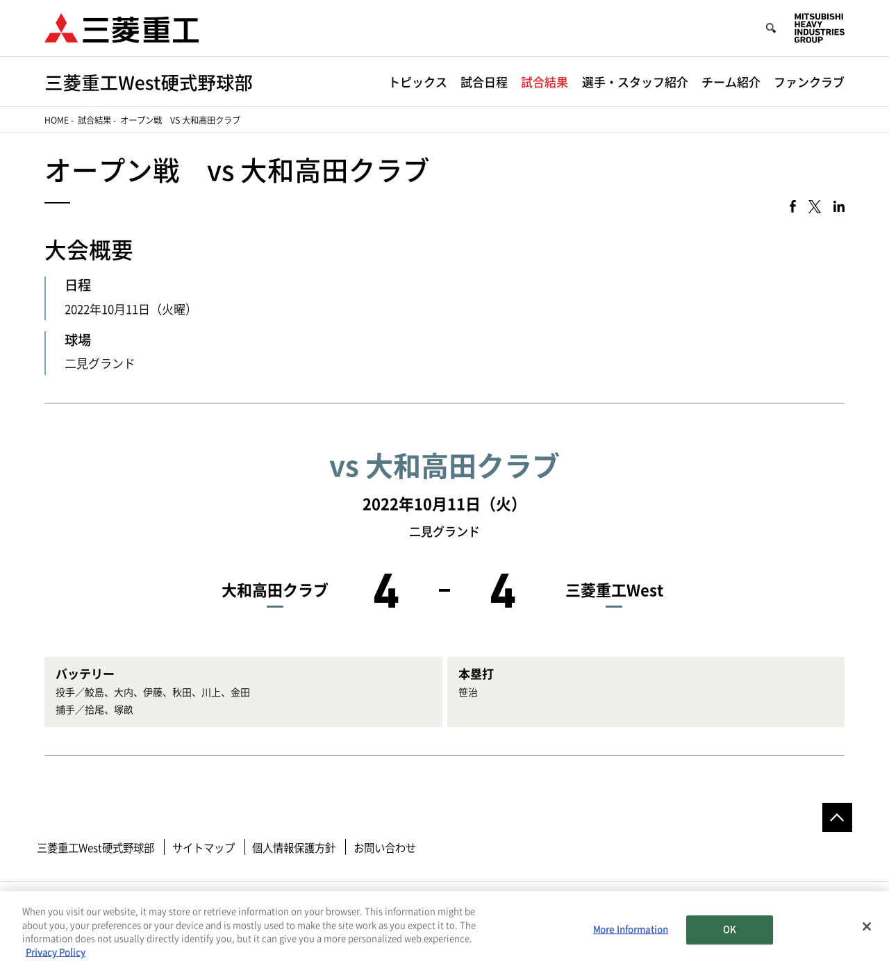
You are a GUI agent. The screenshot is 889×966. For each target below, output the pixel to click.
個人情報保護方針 (293, 847)
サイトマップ (203, 847)
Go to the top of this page (837, 818)
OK (729, 933)
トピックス (417, 82)
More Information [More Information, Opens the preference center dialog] (630, 933)
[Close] (866, 929)
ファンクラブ (809, 82)
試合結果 (544, 82)
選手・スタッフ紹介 (635, 82)
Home (56, 120)
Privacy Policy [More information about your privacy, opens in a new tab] (55, 955)
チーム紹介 (731, 82)
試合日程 (484, 82)
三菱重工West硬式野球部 (95, 847)
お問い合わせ (385, 847)
